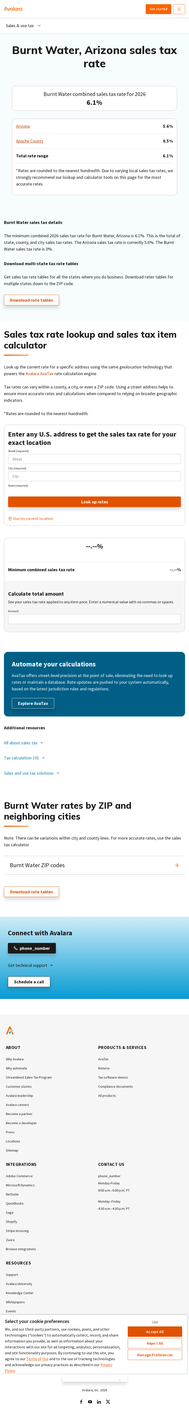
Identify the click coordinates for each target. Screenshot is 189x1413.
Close (155, 1321)
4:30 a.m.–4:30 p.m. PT (114, 1208)
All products (107, 1095)
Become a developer (21, 1123)
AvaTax (103, 1059)
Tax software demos (113, 1077)
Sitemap (12, 1150)
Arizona (23, 126)
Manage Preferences (155, 1354)
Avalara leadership (19, 1095)
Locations (13, 1141)
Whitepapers (15, 1302)
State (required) (18, 485)
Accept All (155, 1331)
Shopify (11, 1221)
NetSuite (12, 1194)
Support (12, 1274)
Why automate (16, 1068)
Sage (10, 1212)
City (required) (17, 468)
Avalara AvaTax (39, 373)
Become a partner (19, 1114)
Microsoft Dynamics (20, 1185)
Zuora (10, 1240)
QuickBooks (15, 1203)
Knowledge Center (19, 1293)
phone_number (109, 1176)
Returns (104, 1068)
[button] (94, 865)
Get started (158, 9)
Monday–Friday (109, 1201)
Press (10, 1132)
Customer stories (19, 1086)
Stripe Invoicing (17, 1231)
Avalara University (19, 1284)
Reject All (155, 1343)
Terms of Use (37, 1358)
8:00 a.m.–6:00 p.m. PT (114, 1190)
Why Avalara (15, 1059)
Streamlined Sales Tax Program (29, 1077)
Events (11, 1311)
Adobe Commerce (19, 1176)
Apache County (29, 141)
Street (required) (18, 451)
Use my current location (33, 518)
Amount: (13, 611)
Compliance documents (115, 1086)
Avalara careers (17, 1104)
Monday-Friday (109, 1183)
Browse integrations (21, 1249)
